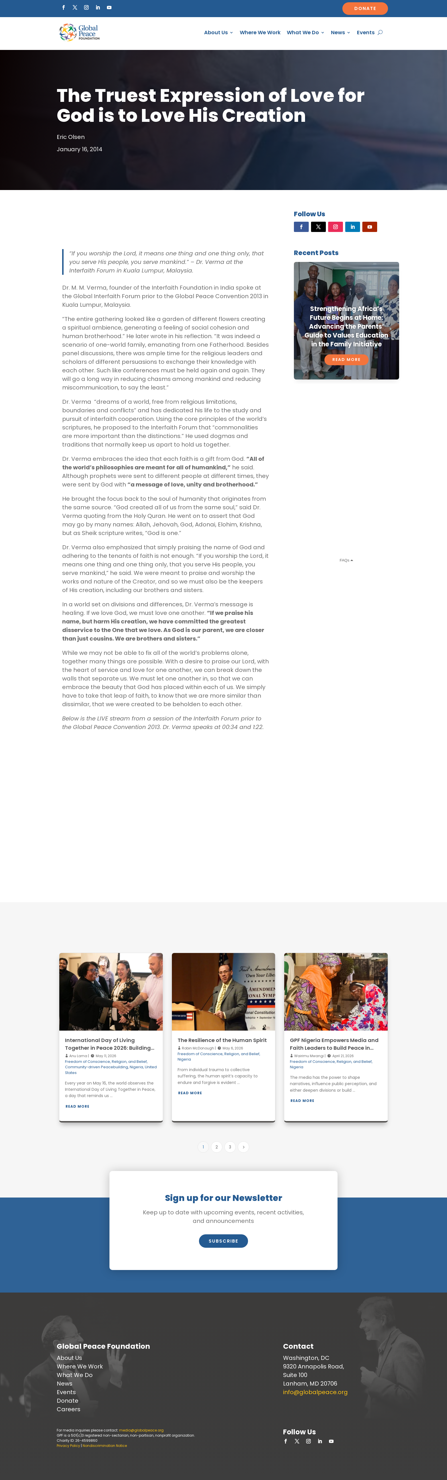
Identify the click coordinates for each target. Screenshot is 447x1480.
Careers (68, 1409)
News (338, 32)
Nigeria (136, 1067)
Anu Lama (77, 1055)
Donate (365, 8)
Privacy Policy (68, 1445)
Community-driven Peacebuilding (96, 1067)
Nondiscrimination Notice (105, 1445)
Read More (346, 359)
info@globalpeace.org (315, 1392)
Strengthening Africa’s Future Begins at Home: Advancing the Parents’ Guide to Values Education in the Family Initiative (346, 326)
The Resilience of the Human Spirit (222, 1040)
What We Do (303, 32)
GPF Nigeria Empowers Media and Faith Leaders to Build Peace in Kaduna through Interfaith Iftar (334, 1048)
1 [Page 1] (203, 1147)
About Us (216, 32)
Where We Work (260, 32)
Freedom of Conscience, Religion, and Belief (106, 1061)
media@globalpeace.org (141, 1430)
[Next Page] (243, 1147)
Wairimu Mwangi (308, 1055)
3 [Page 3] (230, 1147)
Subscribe (223, 1241)
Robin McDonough (197, 1048)
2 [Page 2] (217, 1147)
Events (366, 32)
